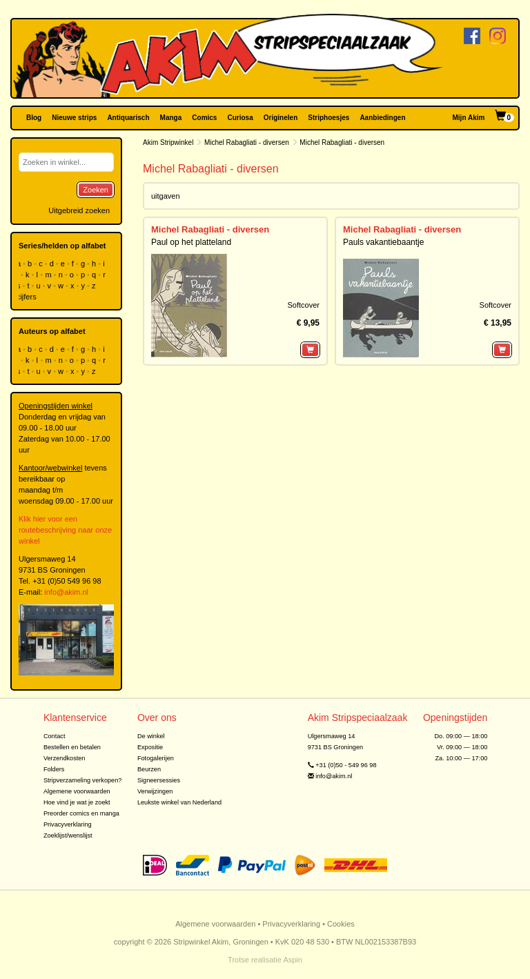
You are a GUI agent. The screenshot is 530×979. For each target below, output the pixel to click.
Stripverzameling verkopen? (82, 780)
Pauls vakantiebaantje (383, 242)
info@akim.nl (66, 592)
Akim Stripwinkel (168, 142)
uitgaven (165, 196)
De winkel (151, 736)
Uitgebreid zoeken (79, 210)
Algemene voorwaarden (76, 791)
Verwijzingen (155, 791)
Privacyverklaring (67, 824)
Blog (33, 117)
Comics (204, 117)
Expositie (150, 747)
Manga (171, 117)
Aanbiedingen (382, 117)
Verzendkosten (64, 758)
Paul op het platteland (191, 242)
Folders (54, 769)
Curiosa (240, 117)
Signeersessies (158, 780)
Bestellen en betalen (72, 747)
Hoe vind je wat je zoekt (76, 802)
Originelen (280, 117)
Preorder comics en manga (81, 813)
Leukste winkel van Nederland (179, 802)
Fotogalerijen (155, 758)
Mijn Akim (469, 117)
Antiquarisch (128, 117)
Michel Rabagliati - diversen (246, 142)
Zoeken (95, 190)
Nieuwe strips (74, 117)
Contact (54, 736)
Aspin (292, 960)
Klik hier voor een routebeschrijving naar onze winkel (65, 530)
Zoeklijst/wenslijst (67, 835)
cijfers (28, 297)
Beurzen (149, 769)
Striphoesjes (328, 117)
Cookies (341, 924)
